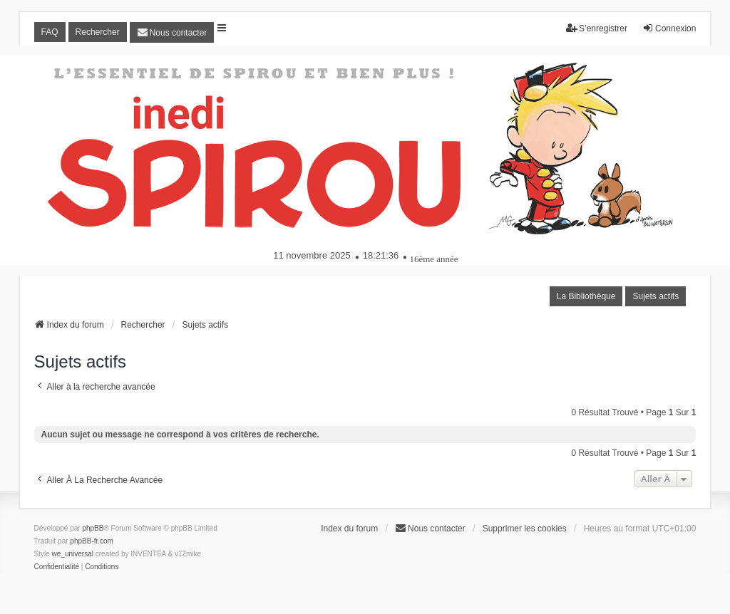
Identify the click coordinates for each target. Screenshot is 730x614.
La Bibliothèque (586, 296)
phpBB (92, 528)
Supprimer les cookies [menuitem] (525, 529)
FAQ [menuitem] (49, 32)
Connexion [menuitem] (669, 28)
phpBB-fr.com (91, 541)
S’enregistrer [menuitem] (596, 28)
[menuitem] (172, 32)
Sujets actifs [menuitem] (655, 296)
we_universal (72, 554)
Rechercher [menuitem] (98, 32)
